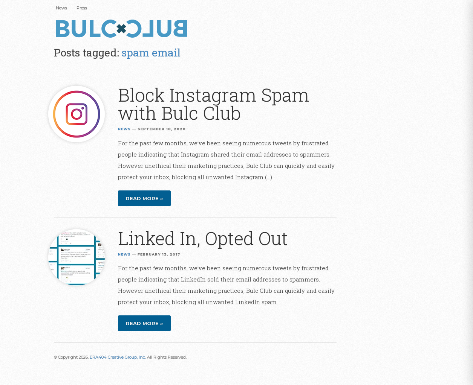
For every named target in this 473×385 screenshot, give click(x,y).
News (61, 8)
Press (82, 8)
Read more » (144, 198)
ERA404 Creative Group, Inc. (118, 357)
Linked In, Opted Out (203, 238)
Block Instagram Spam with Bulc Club (213, 104)
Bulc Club (123, 29)
